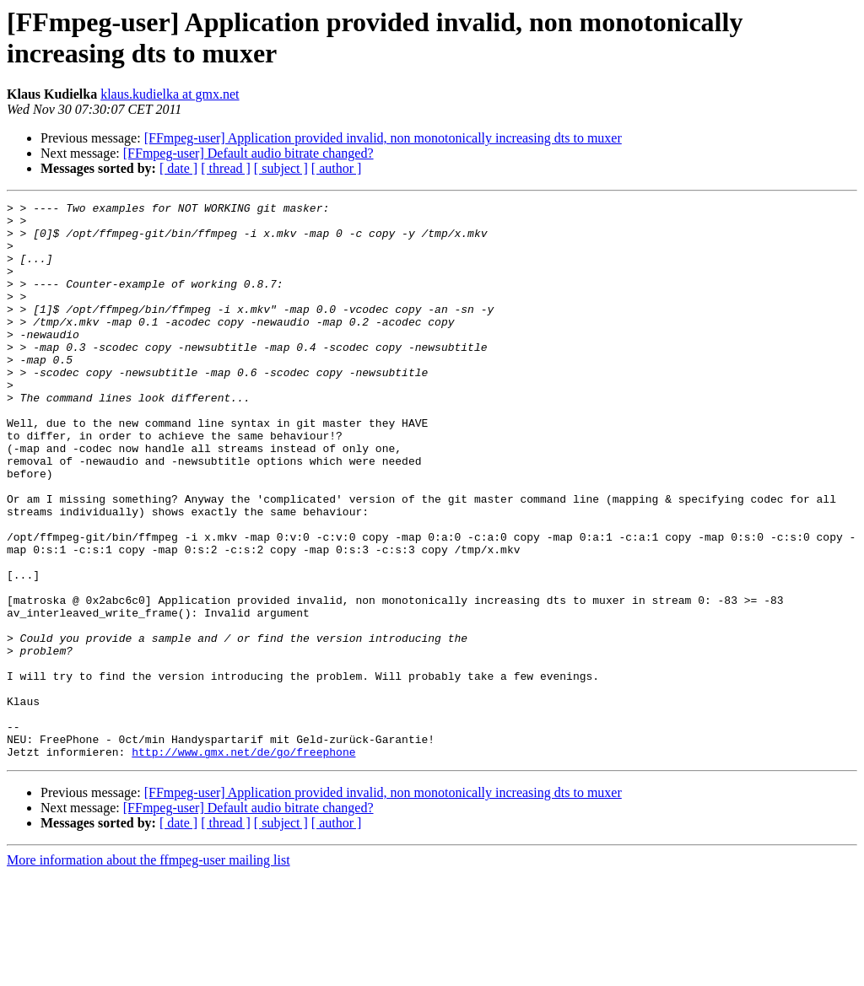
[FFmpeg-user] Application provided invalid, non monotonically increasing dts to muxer (383, 138)
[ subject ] (281, 168)
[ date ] (178, 168)
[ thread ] (226, 168)
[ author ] (336, 168)
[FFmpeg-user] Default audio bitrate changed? (248, 153)
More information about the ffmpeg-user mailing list (148, 971)
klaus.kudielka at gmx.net (169, 94)
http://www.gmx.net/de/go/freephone (243, 862)
